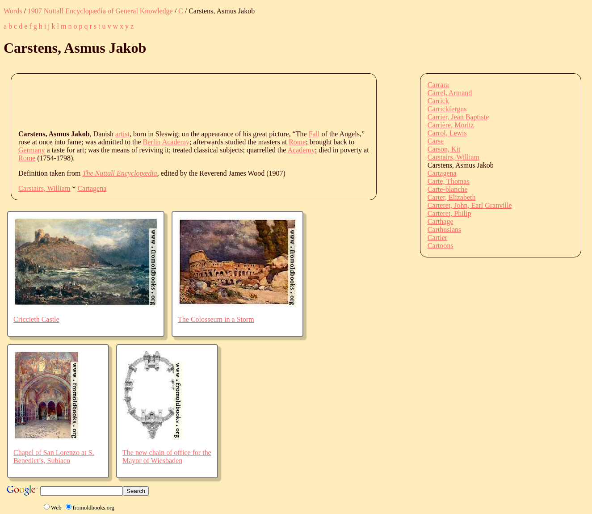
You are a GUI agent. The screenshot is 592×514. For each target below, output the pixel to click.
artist (122, 134)
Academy (175, 142)
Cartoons (440, 245)
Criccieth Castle (36, 319)
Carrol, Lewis (447, 133)
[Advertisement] (181, 101)
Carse (436, 141)
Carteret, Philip (449, 213)
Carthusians (445, 229)
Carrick (438, 101)
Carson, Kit (444, 149)
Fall (314, 134)
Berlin (152, 142)
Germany (31, 150)
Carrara (438, 84)
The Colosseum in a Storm (216, 319)
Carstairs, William (44, 188)
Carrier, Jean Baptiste (458, 117)
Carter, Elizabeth (452, 197)
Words (13, 11)
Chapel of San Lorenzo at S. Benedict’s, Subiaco (53, 456)
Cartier (437, 237)
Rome (297, 142)
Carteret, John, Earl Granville (470, 205)
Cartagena (91, 188)
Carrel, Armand (450, 93)
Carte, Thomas (449, 181)
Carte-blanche (448, 189)
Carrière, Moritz (451, 125)
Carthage (440, 221)
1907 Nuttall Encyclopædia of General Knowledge (100, 11)
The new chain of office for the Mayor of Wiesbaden (166, 456)
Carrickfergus (447, 109)
